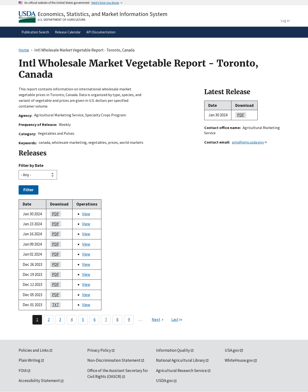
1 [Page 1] (37, 319)
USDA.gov (164, 380)
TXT (54, 305)
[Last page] (177, 320)
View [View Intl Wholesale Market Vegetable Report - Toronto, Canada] (86, 214)
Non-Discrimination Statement (114, 360)
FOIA (23, 370)
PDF (54, 214)
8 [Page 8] (117, 319)
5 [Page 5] (83, 319)
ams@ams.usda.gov (249, 142)
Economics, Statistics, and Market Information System (102, 13)
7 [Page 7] (106, 319)
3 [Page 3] (60, 319)
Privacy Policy (99, 350)
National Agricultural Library (180, 360)
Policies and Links (34, 350)
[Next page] (158, 320)
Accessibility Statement (39, 380)
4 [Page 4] (72, 319)
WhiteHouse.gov (239, 360)
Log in (285, 20)
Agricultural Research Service (181, 370)
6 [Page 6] (94, 319)
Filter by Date (31, 165)
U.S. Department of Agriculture (62, 19)
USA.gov (232, 350)
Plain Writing (29, 360)
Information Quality (173, 350)
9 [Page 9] (129, 319)
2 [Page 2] (49, 319)
